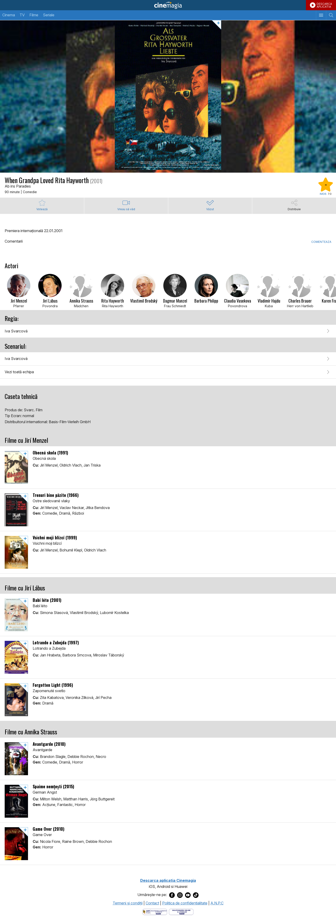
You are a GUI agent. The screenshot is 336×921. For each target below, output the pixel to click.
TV (22, 15)
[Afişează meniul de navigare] (321, 15)
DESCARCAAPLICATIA (324, 5)
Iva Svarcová (16, 331)
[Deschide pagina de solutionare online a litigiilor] (181, 911)
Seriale (48, 15)
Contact (152, 903)
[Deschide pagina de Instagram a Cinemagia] (180, 895)
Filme (33, 15)
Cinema (8, 15)
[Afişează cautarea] (331, 15)
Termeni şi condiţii (128, 903)
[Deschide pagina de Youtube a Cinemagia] (188, 895)
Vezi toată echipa (19, 372)
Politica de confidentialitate (184, 903)
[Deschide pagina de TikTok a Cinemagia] (196, 895)
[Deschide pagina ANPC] (155, 911)
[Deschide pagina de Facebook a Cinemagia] (172, 895)
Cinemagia (168, 5)
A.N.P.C (217, 903)
